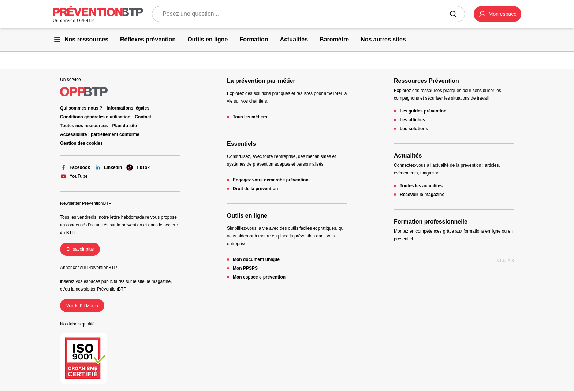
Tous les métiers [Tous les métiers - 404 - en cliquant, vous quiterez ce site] (250, 116)
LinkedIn (108, 167)
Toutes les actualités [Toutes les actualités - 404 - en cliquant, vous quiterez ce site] (421, 185)
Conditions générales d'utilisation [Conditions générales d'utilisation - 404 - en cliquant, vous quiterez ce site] (95, 116)
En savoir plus (80, 249)
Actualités (408, 155)
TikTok (138, 167)
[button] (497, 14)
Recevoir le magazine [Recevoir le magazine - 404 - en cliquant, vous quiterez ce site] (422, 194)
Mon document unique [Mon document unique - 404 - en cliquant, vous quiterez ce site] (256, 259)
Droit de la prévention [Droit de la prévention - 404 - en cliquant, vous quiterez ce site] (255, 188)
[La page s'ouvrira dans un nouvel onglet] (497, 14)
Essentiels (241, 144)
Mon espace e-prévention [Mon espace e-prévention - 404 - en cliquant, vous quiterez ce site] (259, 277)
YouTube (74, 176)
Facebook (75, 167)
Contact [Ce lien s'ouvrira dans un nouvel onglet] (143, 116)
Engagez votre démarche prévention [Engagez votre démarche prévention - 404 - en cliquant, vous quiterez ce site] (271, 179)
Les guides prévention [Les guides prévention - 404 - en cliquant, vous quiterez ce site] (423, 111)
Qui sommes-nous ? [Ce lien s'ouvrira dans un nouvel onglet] (81, 108)
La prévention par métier (261, 81)
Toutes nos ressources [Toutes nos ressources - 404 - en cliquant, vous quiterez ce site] (84, 125)
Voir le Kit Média (82, 305)
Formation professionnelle (430, 221)
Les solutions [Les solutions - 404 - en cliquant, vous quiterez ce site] (414, 128)
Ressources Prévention (426, 81)
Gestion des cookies (81, 143)
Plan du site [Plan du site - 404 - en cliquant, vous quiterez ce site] (124, 125)
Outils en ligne (247, 216)
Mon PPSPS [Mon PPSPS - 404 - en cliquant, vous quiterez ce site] (245, 268)
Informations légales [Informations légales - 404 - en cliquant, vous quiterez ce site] (128, 108)
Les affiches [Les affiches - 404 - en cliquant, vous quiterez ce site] (412, 119)
